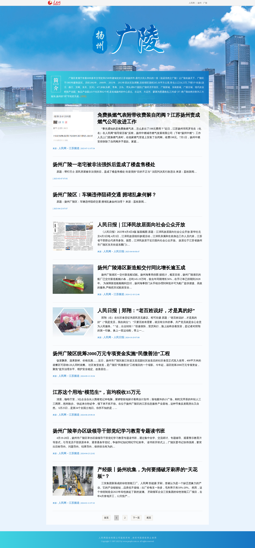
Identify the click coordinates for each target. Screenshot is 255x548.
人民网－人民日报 (113, 251)
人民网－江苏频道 (69, 148)
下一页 (136, 518)
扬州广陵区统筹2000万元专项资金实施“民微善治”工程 (111, 353)
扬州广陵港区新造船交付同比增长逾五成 (141, 267)
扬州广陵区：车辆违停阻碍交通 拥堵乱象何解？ (104, 194)
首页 (106, 518)
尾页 (149, 518)
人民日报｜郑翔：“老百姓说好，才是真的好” (146, 310)
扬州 (199, 3)
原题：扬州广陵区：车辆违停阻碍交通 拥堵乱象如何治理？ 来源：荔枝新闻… (101, 201)
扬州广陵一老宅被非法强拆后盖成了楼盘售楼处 (104, 164)
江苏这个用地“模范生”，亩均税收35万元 (97, 392)
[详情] (83, 96)
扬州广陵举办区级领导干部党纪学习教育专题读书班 (109, 431)
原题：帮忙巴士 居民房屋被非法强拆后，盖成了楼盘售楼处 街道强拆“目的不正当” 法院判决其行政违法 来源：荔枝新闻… (127, 171)
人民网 (192, 3)
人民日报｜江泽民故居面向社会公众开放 (141, 224)
